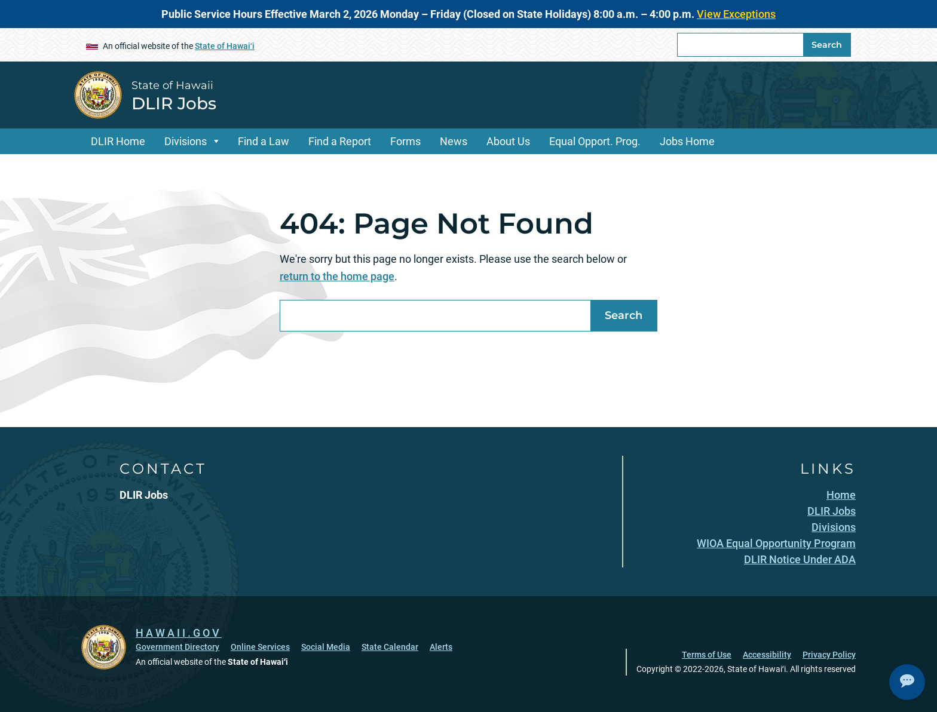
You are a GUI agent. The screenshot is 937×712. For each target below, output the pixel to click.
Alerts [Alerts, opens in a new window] (441, 647)
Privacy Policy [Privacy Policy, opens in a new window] (829, 654)
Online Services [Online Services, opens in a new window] (260, 647)
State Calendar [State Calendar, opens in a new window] (390, 647)
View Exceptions (736, 14)
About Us (508, 141)
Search (827, 44)
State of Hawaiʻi (225, 46)
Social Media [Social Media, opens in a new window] (325, 647)
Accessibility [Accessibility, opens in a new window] (767, 654)
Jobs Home (687, 141)
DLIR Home (118, 141)
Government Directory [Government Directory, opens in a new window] (177, 647)
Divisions (185, 141)
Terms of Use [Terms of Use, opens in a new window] (706, 654)
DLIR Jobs (173, 103)
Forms (405, 141)
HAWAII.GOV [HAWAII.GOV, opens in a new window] (179, 633)
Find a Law (263, 141)
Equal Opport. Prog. (595, 141)
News (453, 141)
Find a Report (339, 141)
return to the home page (337, 276)
